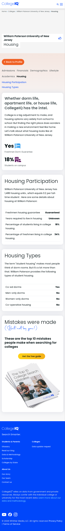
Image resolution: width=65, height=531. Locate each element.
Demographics (39, 70)
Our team (6, 478)
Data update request (41, 446)
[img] (10, 4)
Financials (22, 70)
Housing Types (10, 87)
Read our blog (8, 450)
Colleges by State (10, 462)
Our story (6, 474)
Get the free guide (31, 356)
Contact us (7, 482)
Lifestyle (54, 70)
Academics (8, 76)
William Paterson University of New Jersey (33, 11)
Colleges (11, 11)
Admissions (8, 70)
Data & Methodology (11, 454)
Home (4, 11)
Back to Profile (13, 62)
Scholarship (7, 458)
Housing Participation (14, 82)
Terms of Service (11, 524)
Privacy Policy (55, 520)
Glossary (6, 446)
